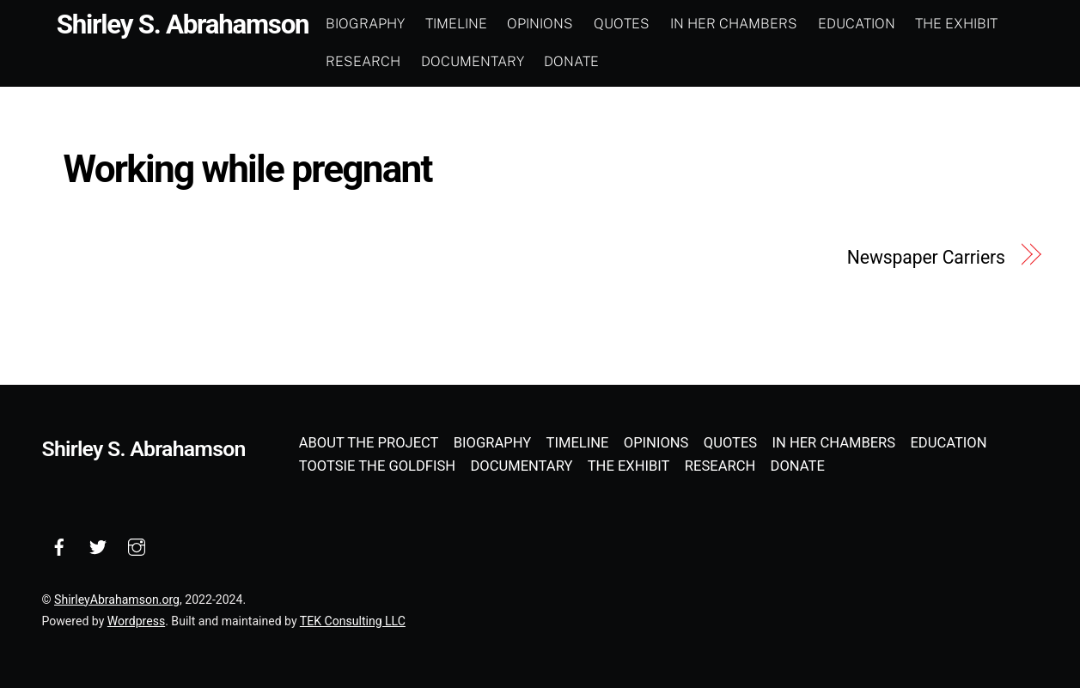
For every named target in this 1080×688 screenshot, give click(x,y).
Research (363, 61)
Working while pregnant (248, 169)
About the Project (369, 443)
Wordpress (136, 621)
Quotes (622, 23)
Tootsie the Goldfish (377, 466)
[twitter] (98, 545)
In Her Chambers (733, 23)
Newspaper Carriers (926, 257)
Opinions (540, 23)
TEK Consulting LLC (353, 621)
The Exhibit (956, 23)
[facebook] (59, 545)
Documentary (472, 61)
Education (856, 23)
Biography (365, 23)
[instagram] (136, 545)
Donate (571, 61)
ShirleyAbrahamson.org (117, 599)
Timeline (456, 23)
